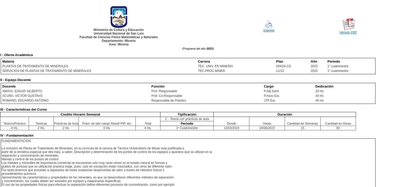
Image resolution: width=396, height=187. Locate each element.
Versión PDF (348, 32)
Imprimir (269, 30)
